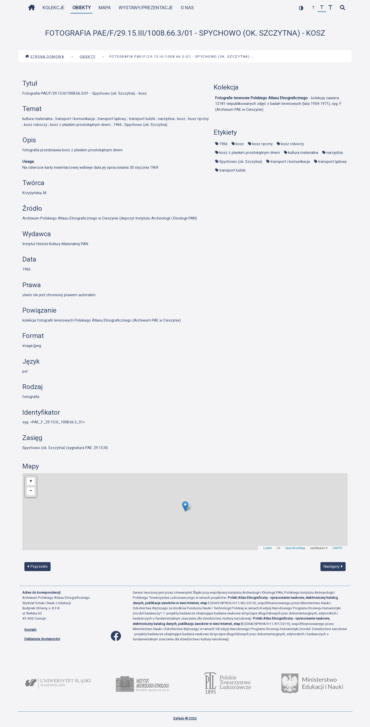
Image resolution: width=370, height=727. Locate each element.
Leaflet (267, 548)
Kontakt (30, 630)
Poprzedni (37, 566)
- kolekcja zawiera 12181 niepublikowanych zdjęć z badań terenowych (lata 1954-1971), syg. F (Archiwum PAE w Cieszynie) (278, 104)
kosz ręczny (262, 144)
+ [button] (31, 481)
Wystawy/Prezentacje (146, 7)
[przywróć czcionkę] (322, 8)
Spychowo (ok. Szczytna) (240, 161)
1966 (223, 144)
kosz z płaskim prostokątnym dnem (249, 152)
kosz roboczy (292, 144)
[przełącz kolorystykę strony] (301, 8)
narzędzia (334, 152)
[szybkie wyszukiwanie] (342, 8)
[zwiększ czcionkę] (330, 8)
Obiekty (81, 7)
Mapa (105, 7)
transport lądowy (332, 161)
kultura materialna (303, 152)
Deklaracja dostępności (42, 639)
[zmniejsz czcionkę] (313, 8)
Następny (333, 566)
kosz (240, 144)
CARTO (337, 548)
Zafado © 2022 (185, 718)
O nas (187, 7)
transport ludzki (232, 170)
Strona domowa (44, 56)
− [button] (31, 491)
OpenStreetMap (295, 548)
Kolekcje (53, 7)
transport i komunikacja (290, 161)
